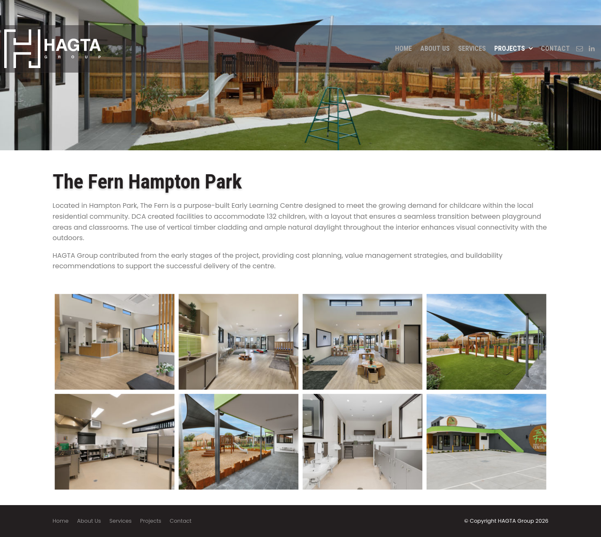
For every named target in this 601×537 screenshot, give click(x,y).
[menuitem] (60, 521)
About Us (435, 23)
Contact (555, 23)
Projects (509, 23)
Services (472, 23)
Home (403, 23)
